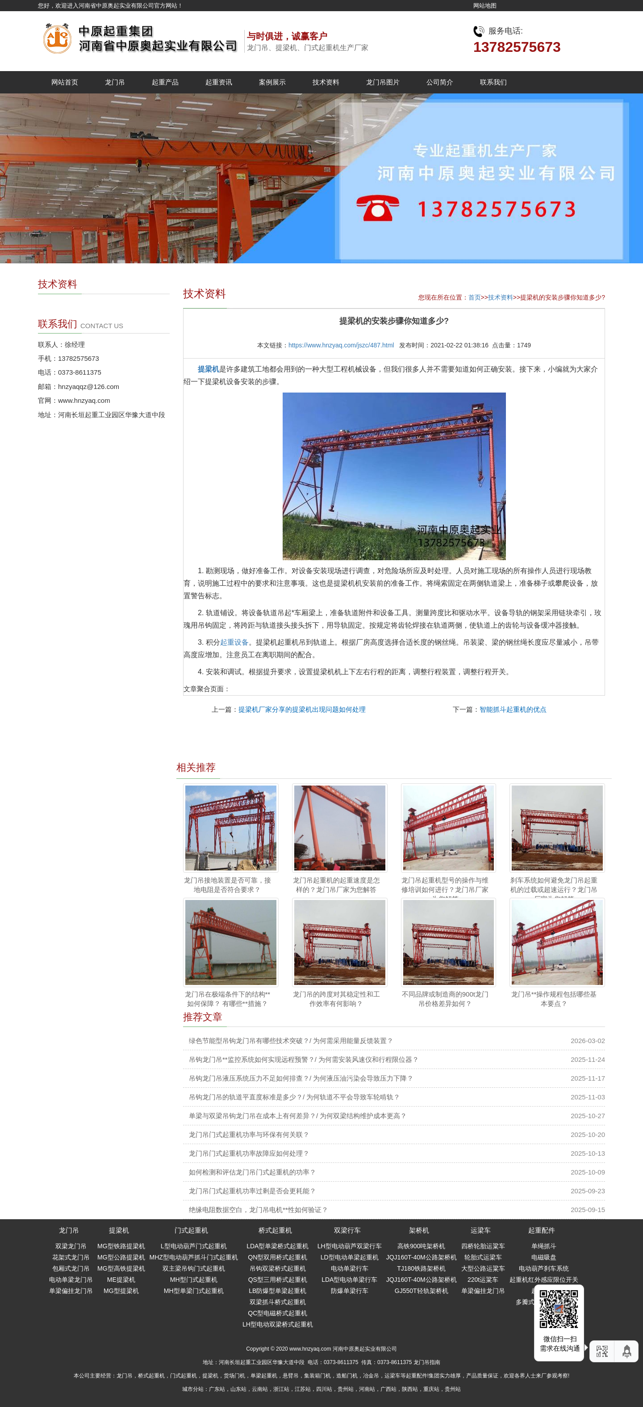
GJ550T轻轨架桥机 (421, 1290)
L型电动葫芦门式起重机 (194, 1246)
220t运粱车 (483, 1279)
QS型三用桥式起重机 (277, 1279)
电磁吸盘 (543, 1257)
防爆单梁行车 (349, 1290)
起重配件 (541, 1230)
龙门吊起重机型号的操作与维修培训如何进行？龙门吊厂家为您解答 (445, 889)
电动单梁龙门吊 (71, 1279)
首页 (474, 297)
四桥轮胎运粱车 (483, 1246)
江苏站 (303, 1389)
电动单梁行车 (349, 1268)
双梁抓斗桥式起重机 (278, 1302)
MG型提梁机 (121, 1290)
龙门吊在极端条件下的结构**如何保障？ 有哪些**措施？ (228, 998)
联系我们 (493, 82)
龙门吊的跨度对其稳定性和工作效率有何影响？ (336, 998)
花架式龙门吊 (71, 1257)
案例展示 (272, 82)
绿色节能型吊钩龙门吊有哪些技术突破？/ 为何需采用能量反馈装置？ (291, 1040)
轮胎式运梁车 (483, 1257)
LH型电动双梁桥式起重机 (277, 1324)
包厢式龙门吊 (71, 1268)
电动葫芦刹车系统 (544, 1268)
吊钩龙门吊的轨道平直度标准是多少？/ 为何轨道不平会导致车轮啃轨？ (294, 1097)
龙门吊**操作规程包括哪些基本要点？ (554, 998)
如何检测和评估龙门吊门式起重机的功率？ (252, 1172)
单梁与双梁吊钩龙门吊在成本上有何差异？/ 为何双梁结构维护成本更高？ (298, 1116)
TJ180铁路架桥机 (421, 1268)
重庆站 (431, 1389)
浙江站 (281, 1389)
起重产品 (165, 82)
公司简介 (439, 82)
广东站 (217, 1389)
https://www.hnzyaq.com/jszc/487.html (341, 345)
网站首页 (64, 82)
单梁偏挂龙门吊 (71, 1290)
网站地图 (485, 5)
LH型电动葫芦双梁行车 (349, 1246)
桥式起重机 (275, 1230)
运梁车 (481, 1230)
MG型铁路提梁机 (121, 1246)
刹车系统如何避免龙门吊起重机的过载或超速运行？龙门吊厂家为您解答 (553, 889)
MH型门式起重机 (193, 1279)
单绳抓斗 (543, 1246)
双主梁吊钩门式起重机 (194, 1268)
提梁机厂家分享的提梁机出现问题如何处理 (302, 709)
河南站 (367, 1389)
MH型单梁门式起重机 (194, 1290)
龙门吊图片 (383, 82)
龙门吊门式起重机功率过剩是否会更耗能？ (252, 1191)
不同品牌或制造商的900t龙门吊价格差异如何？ (445, 998)
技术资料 (326, 82)
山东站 (238, 1389)
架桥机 (419, 1230)
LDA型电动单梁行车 (349, 1279)
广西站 (388, 1389)
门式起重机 (191, 1230)
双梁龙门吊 (71, 1246)
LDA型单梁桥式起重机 (277, 1246)
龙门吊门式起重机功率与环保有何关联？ (249, 1134)
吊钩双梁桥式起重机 (278, 1268)
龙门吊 (115, 82)
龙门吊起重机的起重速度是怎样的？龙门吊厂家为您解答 (336, 884)
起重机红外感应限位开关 (543, 1279)
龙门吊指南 (426, 1362)
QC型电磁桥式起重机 (277, 1313)
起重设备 (234, 642)
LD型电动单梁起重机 (350, 1257)
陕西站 (410, 1389)
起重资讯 (218, 82)
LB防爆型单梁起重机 (277, 1290)
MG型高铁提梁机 (121, 1268)
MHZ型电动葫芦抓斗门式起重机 (194, 1257)
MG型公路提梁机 (121, 1257)
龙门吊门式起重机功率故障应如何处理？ (249, 1153)
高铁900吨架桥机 (421, 1246)
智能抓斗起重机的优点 (513, 709)
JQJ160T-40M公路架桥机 (421, 1257)
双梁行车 (347, 1230)
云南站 (260, 1389)
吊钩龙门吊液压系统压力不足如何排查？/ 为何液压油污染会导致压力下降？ (301, 1078)
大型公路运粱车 (483, 1268)
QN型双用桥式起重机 (277, 1257)
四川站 (324, 1389)
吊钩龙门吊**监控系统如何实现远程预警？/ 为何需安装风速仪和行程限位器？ (304, 1059)
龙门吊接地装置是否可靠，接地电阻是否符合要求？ (227, 884)
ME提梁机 (121, 1279)
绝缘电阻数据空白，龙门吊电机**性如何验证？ (258, 1209)
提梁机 (208, 369)
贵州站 (346, 1389)
